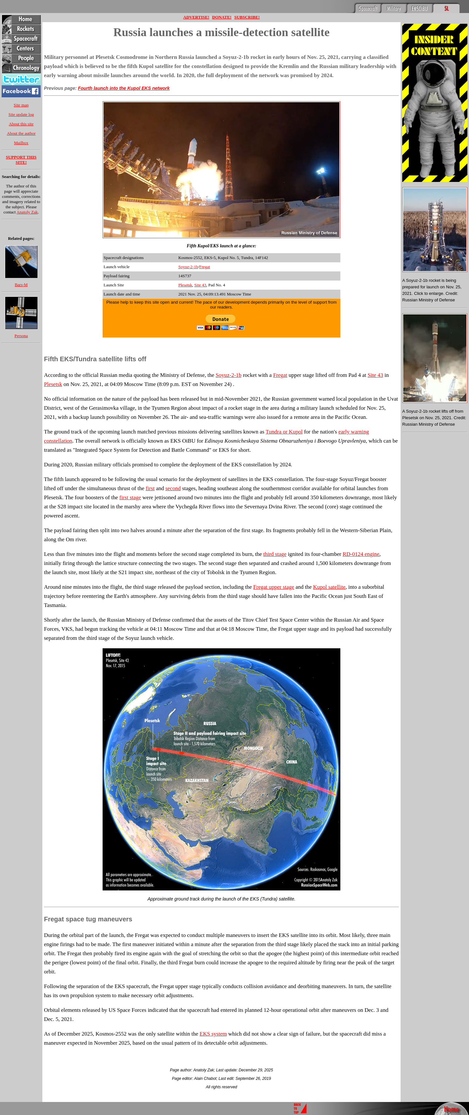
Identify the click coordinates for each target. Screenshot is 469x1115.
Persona (21, 335)
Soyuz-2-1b (188, 266)
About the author (21, 133)
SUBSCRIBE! (247, 17)
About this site (21, 123)
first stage (130, 497)
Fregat (204, 266)
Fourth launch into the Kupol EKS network (124, 88)
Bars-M (21, 284)
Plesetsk (185, 284)
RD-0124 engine (361, 554)
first (150, 488)
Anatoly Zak (27, 212)
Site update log (21, 114)
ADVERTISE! (196, 17)
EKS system (213, 1034)
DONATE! (221, 17)
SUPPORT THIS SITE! (21, 160)
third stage (274, 554)
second (173, 488)
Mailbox (21, 142)
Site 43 (200, 284)
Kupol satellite (329, 587)
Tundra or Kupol (284, 432)
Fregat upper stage (273, 587)
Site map (21, 105)
